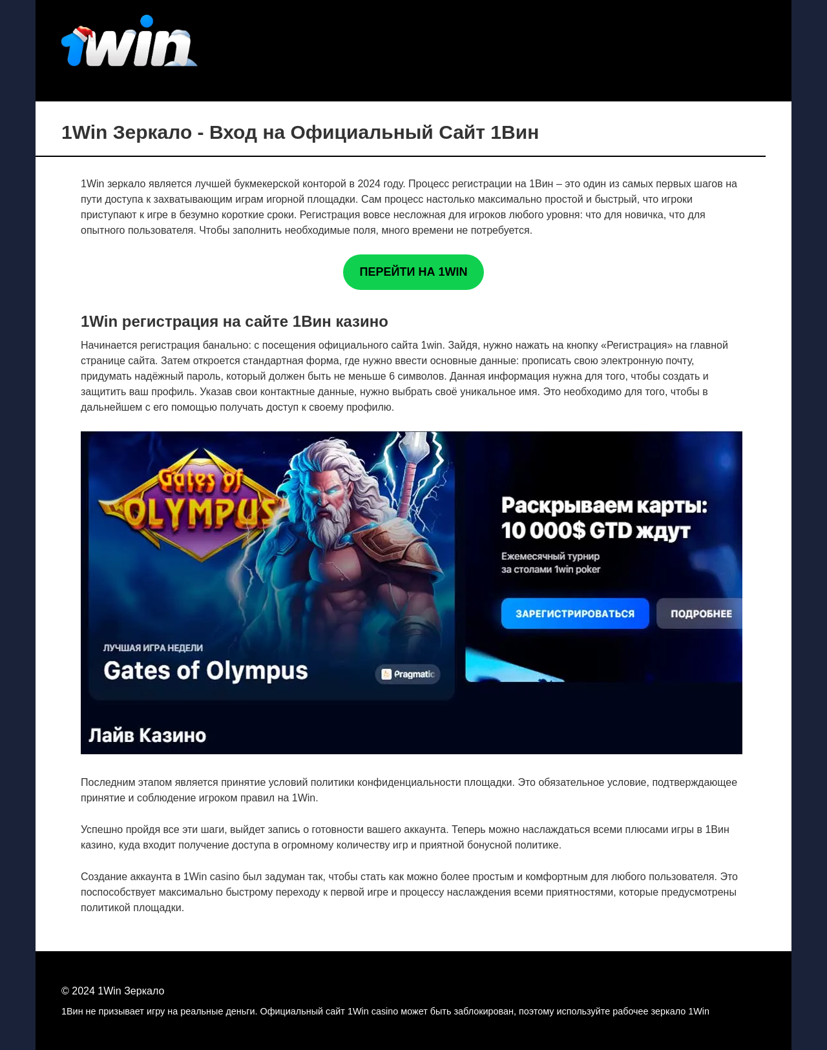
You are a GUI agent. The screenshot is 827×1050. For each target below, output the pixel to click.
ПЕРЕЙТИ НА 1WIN (414, 271)
